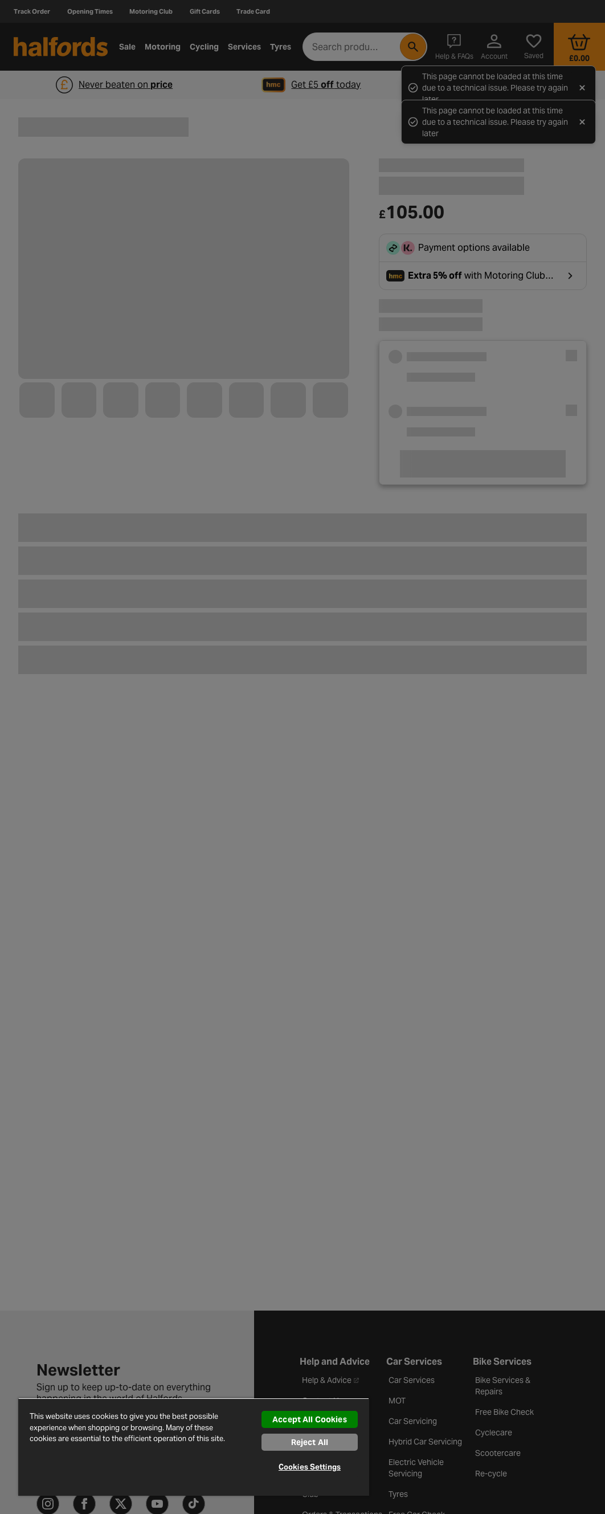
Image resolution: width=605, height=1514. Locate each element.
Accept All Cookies (309, 1419)
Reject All (309, 1442)
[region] (193, 1447)
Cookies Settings (310, 1467)
